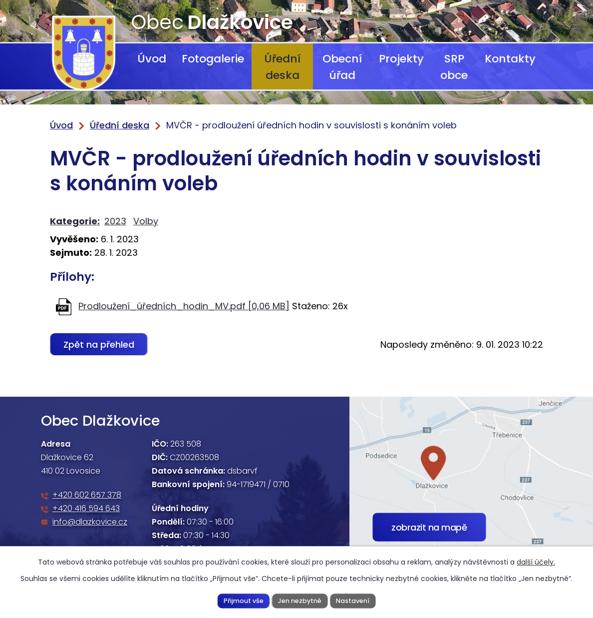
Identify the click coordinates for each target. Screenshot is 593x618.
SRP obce (454, 67)
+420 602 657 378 (86, 495)
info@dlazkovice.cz (89, 522)
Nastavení (352, 600)
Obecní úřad (342, 67)
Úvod (151, 58)
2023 (115, 221)
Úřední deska (282, 67)
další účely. (536, 562)
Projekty (401, 58)
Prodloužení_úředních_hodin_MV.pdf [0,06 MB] (184, 306)
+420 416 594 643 (86, 508)
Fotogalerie (213, 58)
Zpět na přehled (98, 344)
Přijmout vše (244, 600)
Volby (145, 221)
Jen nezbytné (299, 600)
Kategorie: (75, 221)
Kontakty (510, 58)
